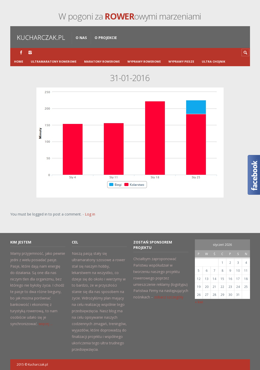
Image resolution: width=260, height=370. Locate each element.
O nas (81, 37)
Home (18, 61)
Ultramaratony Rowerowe (53, 61)
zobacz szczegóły (168, 297)
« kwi (199, 301)
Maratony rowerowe (102, 61)
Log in (90, 214)
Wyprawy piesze (181, 61)
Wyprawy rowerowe (144, 61)
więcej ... (46, 323)
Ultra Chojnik (213, 61)
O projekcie (106, 37)
